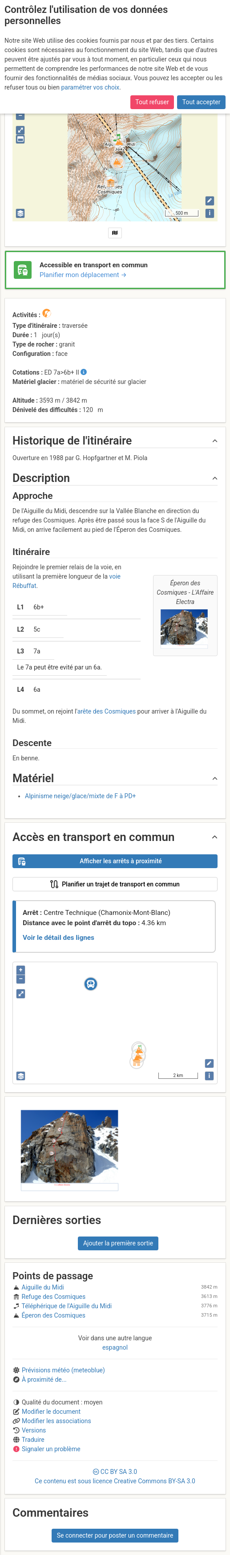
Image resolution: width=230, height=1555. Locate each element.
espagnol (115, 1347)
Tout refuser (152, 51)
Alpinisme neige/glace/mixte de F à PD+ (80, 796)
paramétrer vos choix (90, 37)
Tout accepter (201, 51)
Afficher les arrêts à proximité (90, 861)
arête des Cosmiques (106, 711)
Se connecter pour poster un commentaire (115, 1535)
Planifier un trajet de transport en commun (99, 884)
